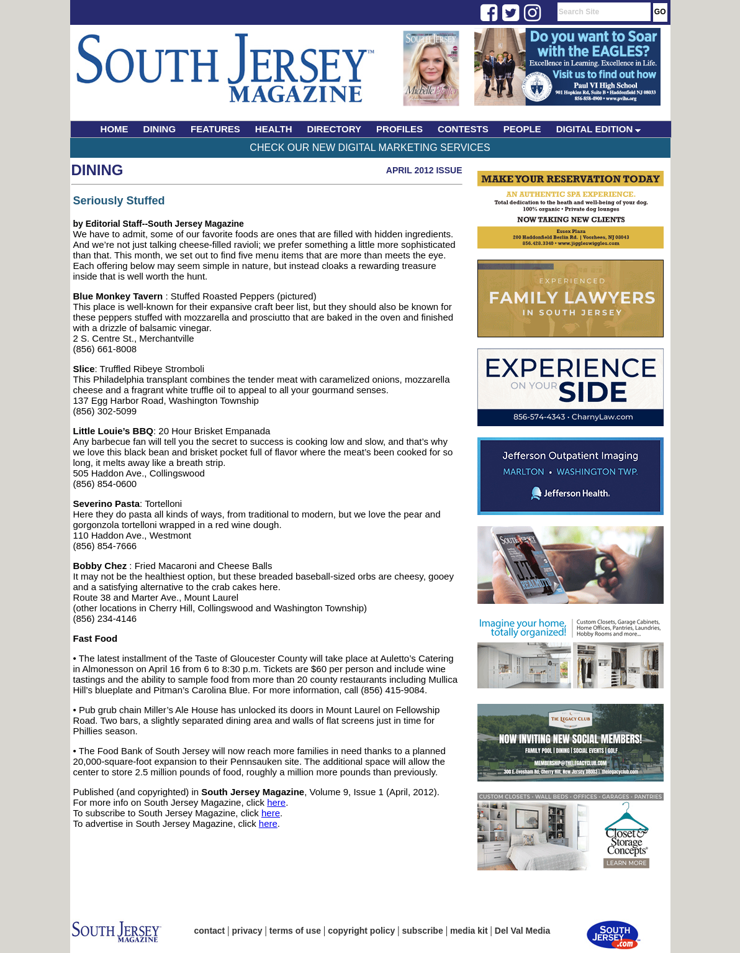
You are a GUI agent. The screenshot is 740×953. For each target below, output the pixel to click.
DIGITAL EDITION (598, 129)
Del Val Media (522, 931)
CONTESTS (463, 129)
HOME (115, 129)
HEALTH (273, 129)
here (276, 802)
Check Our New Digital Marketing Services (370, 147)
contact (209, 931)
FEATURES (215, 129)
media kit (469, 931)
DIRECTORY (334, 129)
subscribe (422, 931)
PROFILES (399, 129)
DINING (159, 129)
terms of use (295, 931)
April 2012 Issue (424, 170)
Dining (97, 170)
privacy (247, 931)
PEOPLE (522, 129)
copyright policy (361, 931)
